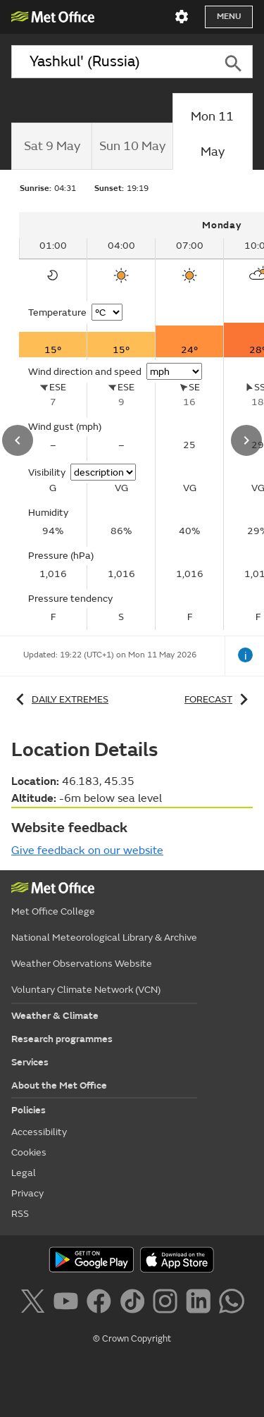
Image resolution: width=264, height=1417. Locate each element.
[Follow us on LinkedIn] (201, 1303)
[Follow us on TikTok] (135, 1303)
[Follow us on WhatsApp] (231, 1303)
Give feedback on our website (87, 850)
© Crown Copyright (132, 1338)
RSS (20, 1214)
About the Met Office (59, 1085)
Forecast (218, 699)
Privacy (27, 1193)
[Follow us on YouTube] (69, 1303)
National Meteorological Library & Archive (104, 937)
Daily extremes (59, 699)
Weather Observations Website (81, 964)
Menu (229, 16)
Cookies (28, 1152)
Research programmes (62, 1039)
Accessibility (39, 1132)
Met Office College (53, 911)
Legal (23, 1173)
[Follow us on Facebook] (102, 1303)
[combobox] (112, 62)
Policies (28, 1110)
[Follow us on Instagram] (168, 1303)
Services (30, 1062)
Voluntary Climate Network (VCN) (86, 990)
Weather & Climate (55, 1016)
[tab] (51, 146)
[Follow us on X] (35, 1303)
